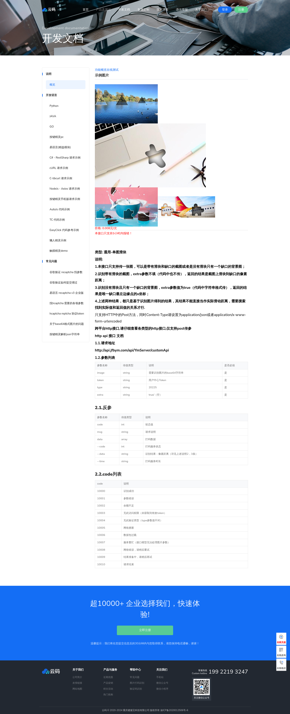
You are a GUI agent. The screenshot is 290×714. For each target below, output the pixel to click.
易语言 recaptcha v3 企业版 (67, 293)
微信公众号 (162, 683)
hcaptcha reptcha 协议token (67, 313)
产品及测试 (103, 10)
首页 (86, 10)
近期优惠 (108, 677)
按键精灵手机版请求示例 (65, 199)
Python (54, 106)
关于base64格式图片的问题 (67, 324)
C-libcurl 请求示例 (61, 178)
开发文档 (124, 10)
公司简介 (77, 677)
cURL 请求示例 (59, 168)
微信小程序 (162, 689)
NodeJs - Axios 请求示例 (65, 189)
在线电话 (281, 665)
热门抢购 (108, 694)
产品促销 (108, 683)
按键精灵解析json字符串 (65, 334)
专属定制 (143, 10)
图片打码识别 (137, 683)
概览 (52, 84)
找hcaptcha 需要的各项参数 (67, 303)
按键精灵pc (57, 137)
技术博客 (162, 10)
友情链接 (77, 683)
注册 (241, 10)
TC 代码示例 (57, 220)
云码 (48, 9)
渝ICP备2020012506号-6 (174, 710)
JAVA (53, 116)
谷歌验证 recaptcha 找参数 (66, 272)
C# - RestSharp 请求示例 (65, 157)
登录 (225, 10)
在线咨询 (281, 652)
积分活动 (108, 689)
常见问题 (134, 677)
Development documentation (65, 28)
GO (52, 126)
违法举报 (182, 10)
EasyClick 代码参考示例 (64, 230)
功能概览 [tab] (101, 70)
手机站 (159, 677)
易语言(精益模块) (60, 147)
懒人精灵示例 (58, 240)
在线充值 (281, 639)
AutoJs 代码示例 (60, 209)
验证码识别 (136, 689)
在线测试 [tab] (113, 70)
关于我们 (201, 10)
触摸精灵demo (59, 251)
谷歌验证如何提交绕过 (63, 282)
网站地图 (77, 689)
